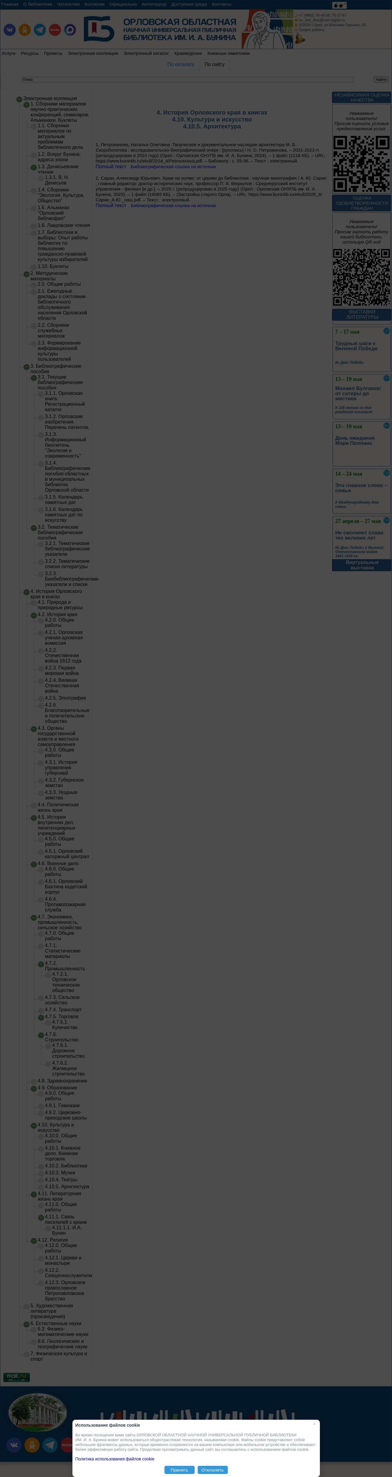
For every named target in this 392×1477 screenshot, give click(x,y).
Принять (179, 1469)
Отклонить (213, 1469)
